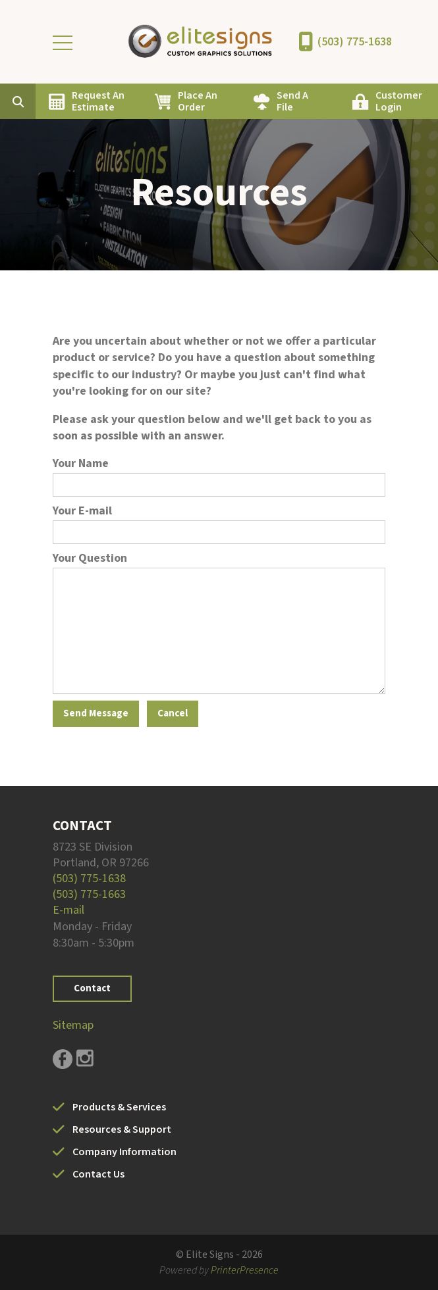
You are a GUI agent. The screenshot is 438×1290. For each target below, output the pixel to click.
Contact (92, 988)
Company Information (124, 1152)
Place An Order (197, 101)
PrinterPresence (245, 1270)
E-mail (68, 910)
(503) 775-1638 (354, 42)
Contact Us (98, 1174)
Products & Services (119, 1107)
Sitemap (73, 1025)
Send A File (292, 101)
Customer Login (398, 101)
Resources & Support (121, 1129)
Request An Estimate (98, 101)
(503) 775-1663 (89, 894)
